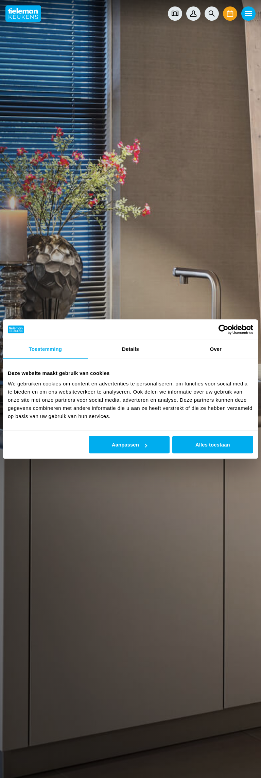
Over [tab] (216, 349)
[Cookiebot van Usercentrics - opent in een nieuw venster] (223, 329)
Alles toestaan (212, 445)
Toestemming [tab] (45, 349)
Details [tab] (130, 349)
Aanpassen (129, 445)
